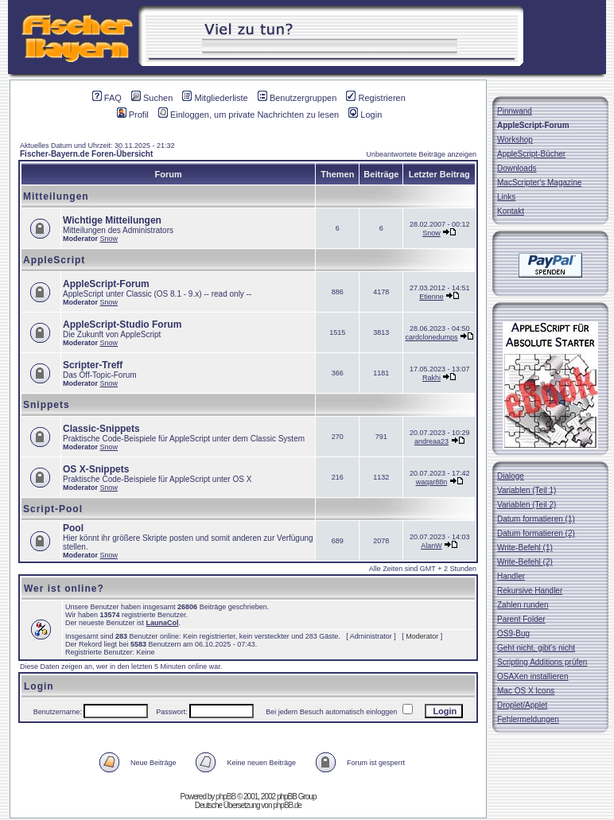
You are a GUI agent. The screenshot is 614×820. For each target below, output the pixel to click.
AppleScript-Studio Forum (122, 324)
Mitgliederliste (214, 98)
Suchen (152, 98)
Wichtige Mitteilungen (112, 220)
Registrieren (375, 98)
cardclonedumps (431, 337)
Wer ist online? (64, 588)
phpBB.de (287, 805)
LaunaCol (162, 623)
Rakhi (431, 378)
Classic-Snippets (101, 428)
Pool (73, 528)
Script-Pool (53, 509)
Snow (109, 239)
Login (365, 114)
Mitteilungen (56, 196)
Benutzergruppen (297, 98)
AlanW (431, 546)
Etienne (431, 297)
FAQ (107, 98)
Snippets (46, 404)
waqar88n (432, 482)
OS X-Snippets (96, 469)
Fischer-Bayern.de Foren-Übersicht (86, 154)
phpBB (225, 796)
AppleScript (54, 260)
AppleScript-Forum (106, 284)
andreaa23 (431, 441)
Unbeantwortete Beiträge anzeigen (421, 154)
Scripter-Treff (92, 365)
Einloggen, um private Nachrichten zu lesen (248, 114)
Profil (133, 114)
